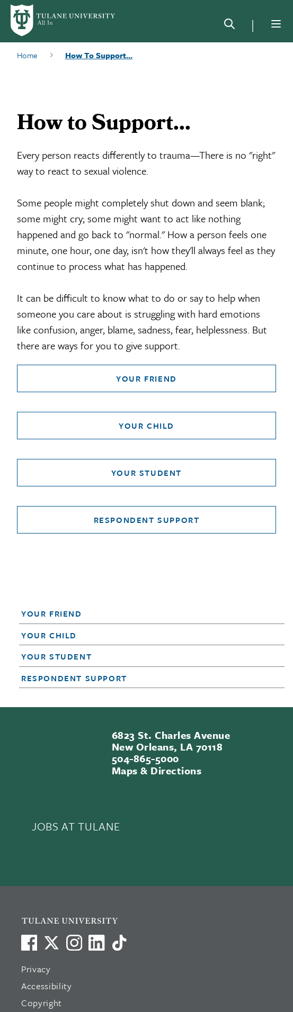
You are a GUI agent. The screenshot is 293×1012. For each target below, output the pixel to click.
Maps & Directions (156, 770)
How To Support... (98, 55)
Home (27, 55)
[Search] (229, 25)
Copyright (41, 1002)
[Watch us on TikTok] (119, 943)
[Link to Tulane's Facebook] (74, 943)
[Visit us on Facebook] (29, 943)
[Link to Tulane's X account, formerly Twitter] (51, 943)
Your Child (146, 425)
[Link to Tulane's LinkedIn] (96, 943)
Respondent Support (147, 520)
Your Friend (146, 378)
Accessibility (46, 985)
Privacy (36, 968)
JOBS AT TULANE (76, 826)
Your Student (146, 472)
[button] (141, 613)
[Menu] (276, 23)
